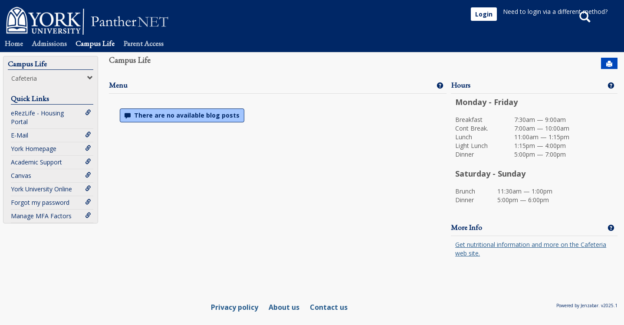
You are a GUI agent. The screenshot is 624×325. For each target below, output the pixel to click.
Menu (118, 85)
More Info (466, 227)
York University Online (51, 189)
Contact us (329, 307)
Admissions (49, 43)
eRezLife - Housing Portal (51, 117)
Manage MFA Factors (51, 216)
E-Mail (51, 135)
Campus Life (95, 43)
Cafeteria (52, 78)
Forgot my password (51, 202)
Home (13, 43)
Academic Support (51, 162)
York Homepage (51, 148)
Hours (460, 85)
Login (484, 14)
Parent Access (143, 43)
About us (284, 307)
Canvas (51, 175)
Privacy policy (234, 307)
